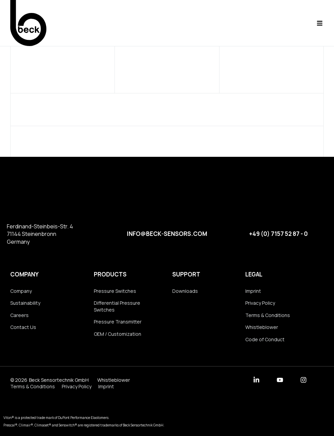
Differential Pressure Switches (117, 306)
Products (110, 274)
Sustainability (25, 303)
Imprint (253, 291)
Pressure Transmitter (118, 321)
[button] (319, 23)
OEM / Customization (117, 334)
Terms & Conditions (267, 315)
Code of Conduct (265, 339)
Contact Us (23, 327)
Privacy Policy (260, 303)
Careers (19, 315)
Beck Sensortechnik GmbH (59, 380)
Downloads (185, 291)
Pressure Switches (115, 291)
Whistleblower (261, 327)
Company (24, 274)
